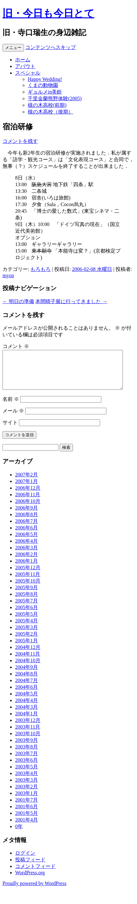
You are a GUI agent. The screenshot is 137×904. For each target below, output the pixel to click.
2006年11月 (27, 502)
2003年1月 (26, 800)
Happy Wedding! (45, 79)
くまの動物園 (43, 85)
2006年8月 (26, 522)
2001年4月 (26, 827)
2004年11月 (27, 661)
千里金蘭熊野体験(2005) (55, 98)
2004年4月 (26, 708)
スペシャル (27, 73)
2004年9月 (26, 674)
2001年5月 (26, 820)
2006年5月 (26, 542)
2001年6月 (26, 814)
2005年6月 (26, 615)
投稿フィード (30, 867)
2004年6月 (26, 694)
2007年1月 (26, 489)
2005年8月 (26, 601)
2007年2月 (26, 482)
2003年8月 (26, 754)
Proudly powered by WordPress (34, 891)
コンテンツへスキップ (50, 47)
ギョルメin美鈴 (45, 92)
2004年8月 (26, 681)
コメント (16, 346)
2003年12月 (27, 727)
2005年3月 (26, 635)
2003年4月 (26, 781)
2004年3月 (26, 714)
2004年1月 (26, 721)
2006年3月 (26, 555)
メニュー (13, 47)
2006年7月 (26, 528)
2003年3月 (26, 787)
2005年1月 (26, 648)
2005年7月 (26, 608)
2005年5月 (26, 621)
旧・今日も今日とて (48, 13)
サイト (10, 430)
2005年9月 (26, 595)
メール (13, 418)
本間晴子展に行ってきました (71, 301)
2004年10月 (27, 668)
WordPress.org (30, 880)
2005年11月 (27, 581)
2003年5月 (26, 774)
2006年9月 (26, 515)
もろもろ (40, 269)
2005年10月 (27, 588)
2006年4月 (26, 548)
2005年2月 (26, 641)
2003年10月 (27, 741)
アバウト (25, 66)
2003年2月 (26, 794)
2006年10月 (27, 508)
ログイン (25, 860)
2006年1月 (26, 568)
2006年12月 (27, 495)
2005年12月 (27, 575)
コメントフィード (35, 874)
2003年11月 (27, 734)
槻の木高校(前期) (47, 105)
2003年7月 (26, 761)
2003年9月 (26, 747)
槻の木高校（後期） (50, 111)
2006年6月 (26, 535)
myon (8, 275)
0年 (19, 834)
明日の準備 (18, 301)
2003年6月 (26, 767)
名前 (11, 406)
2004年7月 (26, 688)
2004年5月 (26, 701)
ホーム (22, 59)
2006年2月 (26, 562)
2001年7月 (26, 807)
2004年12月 (27, 654)
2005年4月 (26, 628)
